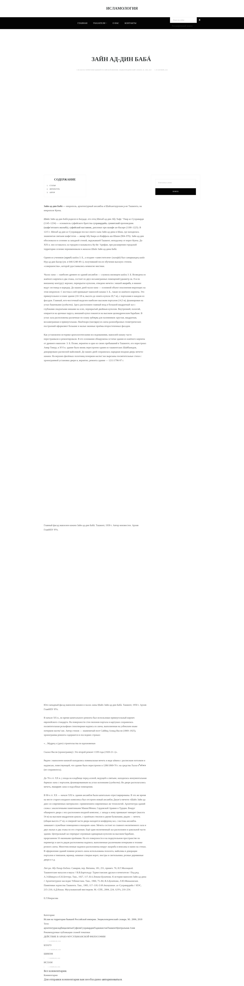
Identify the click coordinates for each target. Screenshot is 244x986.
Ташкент (112, 928)
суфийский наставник (80, 227)
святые (69, 928)
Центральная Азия (125, 928)
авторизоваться (112, 979)
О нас (116, 23)
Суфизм (77, 928)
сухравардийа (100, 223)
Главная (82, 23)
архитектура (50, 928)
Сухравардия (87, 928)
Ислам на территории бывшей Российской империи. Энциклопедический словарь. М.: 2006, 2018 (115, 70)
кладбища (61, 928)
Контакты (130, 23)
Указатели (100, 23)
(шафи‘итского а (56, 227)
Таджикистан (101, 928)
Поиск (175, 191)
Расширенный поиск (182, 26)
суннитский (114, 223)
